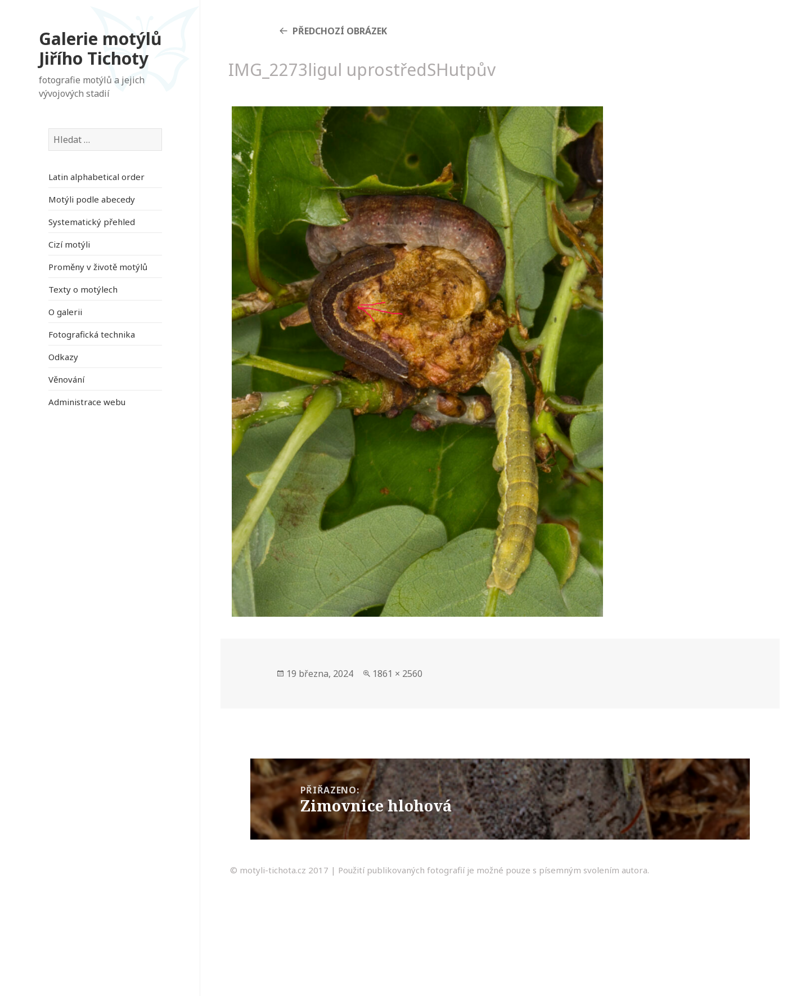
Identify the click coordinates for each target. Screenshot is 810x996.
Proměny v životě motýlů (97, 266)
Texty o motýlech (83, 289)
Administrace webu (86, 401)
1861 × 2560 (397, 673)
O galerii (65, 311)
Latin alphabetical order (96, 176)
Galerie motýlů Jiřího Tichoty (100, 48)
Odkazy (63, 356)
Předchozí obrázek (339, 31)
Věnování (66, 379)
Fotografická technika (91, 334)
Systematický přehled (91, 221)
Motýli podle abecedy (91, 199)
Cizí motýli (69, 244)
